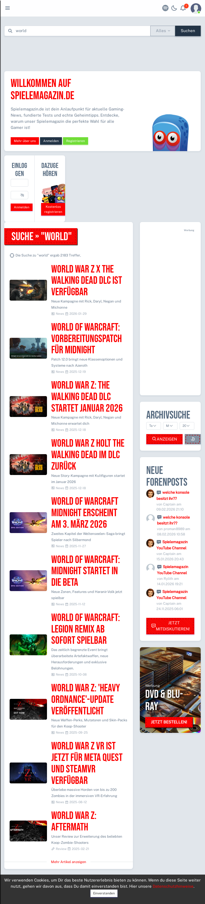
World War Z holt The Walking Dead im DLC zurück (87, 455)
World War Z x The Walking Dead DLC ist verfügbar (86, 281)
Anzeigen (164, 439)
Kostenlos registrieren (53, 209)
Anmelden (51, 141)
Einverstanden (104, 893)
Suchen (188, 30)
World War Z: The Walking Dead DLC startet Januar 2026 (87, 397)
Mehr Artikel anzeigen (68, 862)
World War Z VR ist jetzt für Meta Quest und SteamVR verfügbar (87, 763)
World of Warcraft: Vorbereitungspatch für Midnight (86, 339)
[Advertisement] (102, 52)
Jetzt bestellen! (169, 722)
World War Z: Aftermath (73, 822)
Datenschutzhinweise (173, 886)
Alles (161, 30)
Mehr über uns (25, 141)
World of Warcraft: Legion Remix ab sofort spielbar (85, 629)
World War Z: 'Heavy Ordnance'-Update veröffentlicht (85, 700)
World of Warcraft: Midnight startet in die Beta (85, 571)
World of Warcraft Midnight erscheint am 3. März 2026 (84, 513)
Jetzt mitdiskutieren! (170, 625)
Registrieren (75, 141)
